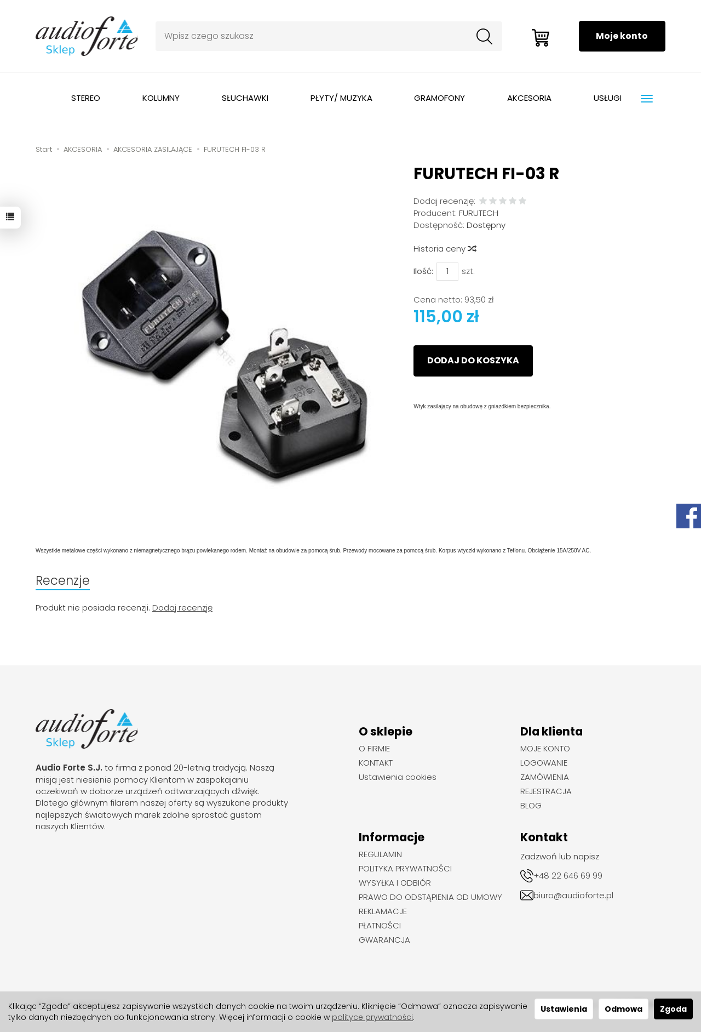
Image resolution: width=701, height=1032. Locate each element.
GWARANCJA (384, 940)
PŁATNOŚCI (380, 926)
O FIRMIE (374, 749)
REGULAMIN (380, 854)
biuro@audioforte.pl (573, 895)
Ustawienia (564, 1009)
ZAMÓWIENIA (544, 777)
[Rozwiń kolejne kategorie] (646, 98)
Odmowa (623, 1009)
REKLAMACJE (383, 911)
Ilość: (423, 271)
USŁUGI (608, 98)
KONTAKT (376, 763)
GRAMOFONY (439, 98)
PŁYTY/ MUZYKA (341, 98)
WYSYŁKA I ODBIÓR (395, 883)
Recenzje (63, 580)
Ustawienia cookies (397, 777)
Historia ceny (444, 248)
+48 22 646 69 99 (567, 875)
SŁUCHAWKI (245, 98)
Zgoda (673, 1009)
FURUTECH (478, 213)
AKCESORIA (529, 98)
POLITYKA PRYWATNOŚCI (405, 869)
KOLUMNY (161, 98)
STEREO (85, 98)
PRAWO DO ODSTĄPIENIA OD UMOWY (430, 897)
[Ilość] (447, 272)
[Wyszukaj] (482, 36)
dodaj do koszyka (473, 360)
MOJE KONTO (545, 749)
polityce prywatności (372, 1017)
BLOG (531, 806)
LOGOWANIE (543, 763)
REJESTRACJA (546, 791)
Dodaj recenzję (182, 607)
